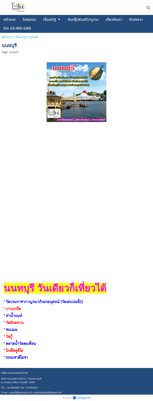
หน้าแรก (7, 37)
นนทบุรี (13, 52)
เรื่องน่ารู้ (20, 37)
